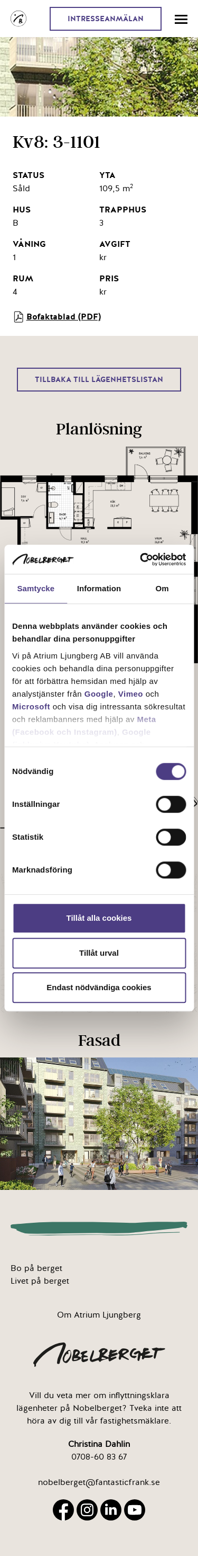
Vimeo (130, 693)
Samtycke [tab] (35, 588)
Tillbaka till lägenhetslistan (99, 380)
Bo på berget (36, 1268)
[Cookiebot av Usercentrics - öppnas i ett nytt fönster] (141, 559)
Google (99, 693)
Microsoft (31, 706)
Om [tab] (162, 588)
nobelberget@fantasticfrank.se (99, 1482)
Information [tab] (99, 588)
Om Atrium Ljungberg (99, 1315)
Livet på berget (40, 1281)
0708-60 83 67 (99, 1457)
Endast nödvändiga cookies (98, 987)
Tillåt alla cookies (99, 917)
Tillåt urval (99, 952)
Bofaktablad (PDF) (57, 317)
